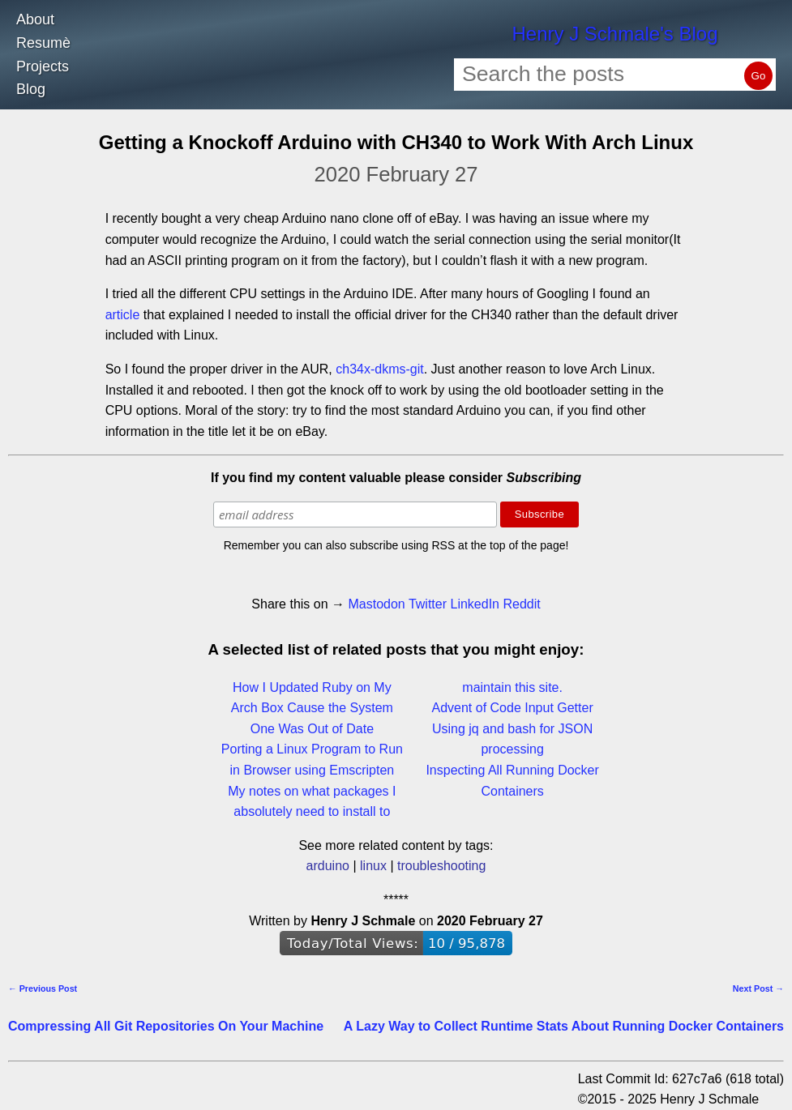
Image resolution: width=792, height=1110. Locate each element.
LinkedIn (474, 604)
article (122, 315)
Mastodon (376, 604)
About (35, 19)
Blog (30, 89)
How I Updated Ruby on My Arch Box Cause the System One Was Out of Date (312, 708)
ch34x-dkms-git (379, 369)
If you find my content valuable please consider (396, 478)
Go (758, 76)
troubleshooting (441, 866)
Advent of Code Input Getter (512, 708)
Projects (42, 66)
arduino (327, 866)
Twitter (428, 604)
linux (373, 866)
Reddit (521, 604)
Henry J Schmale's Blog (614, 34)
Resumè (43, 43)
